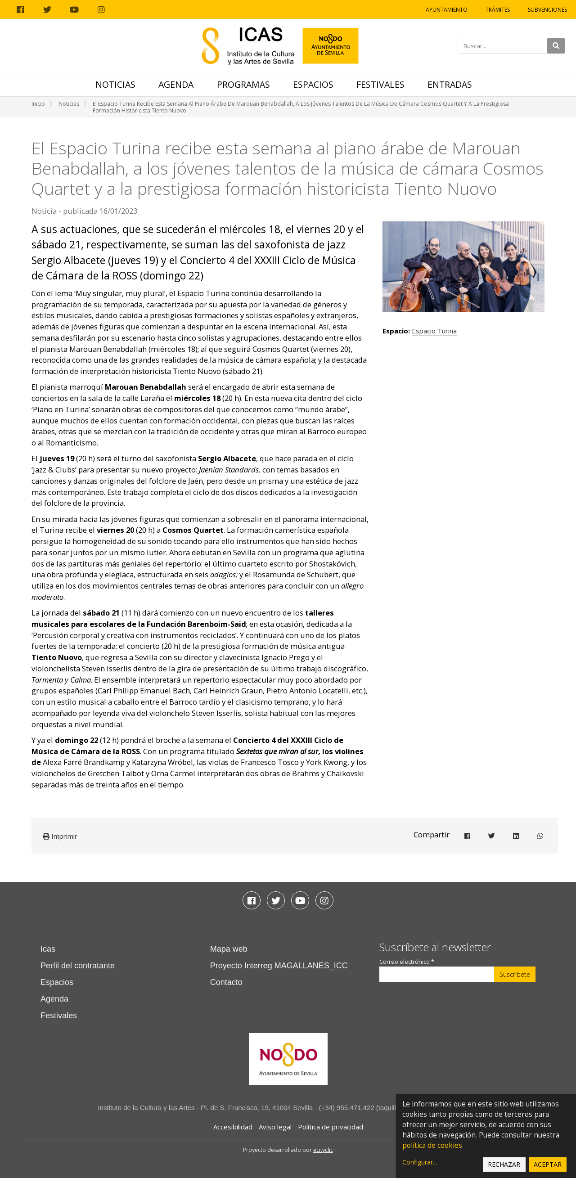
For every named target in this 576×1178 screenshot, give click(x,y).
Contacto (226, 982)
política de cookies (432, 1145)
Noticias (115, 84)
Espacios (313, 84)
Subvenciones (547, 9)
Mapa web (229, 948)
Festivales (380, 84)
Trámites (498, 9)
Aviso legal (275, 1126)
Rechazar (504, 1164)
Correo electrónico (406, 961)
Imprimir (60, 836)
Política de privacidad (330, 1126)
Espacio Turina (434, 330)
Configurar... (419, 1162)
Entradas (450, 84)
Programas (243, 84)
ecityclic (323, 1150)
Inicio (38, 104)
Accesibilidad (232, 1126)
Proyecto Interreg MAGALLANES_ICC (279, 965)
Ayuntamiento (447, 9)
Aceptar (548, 1164)
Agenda (176, 84)
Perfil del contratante (77, 965)
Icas (47, 948)
